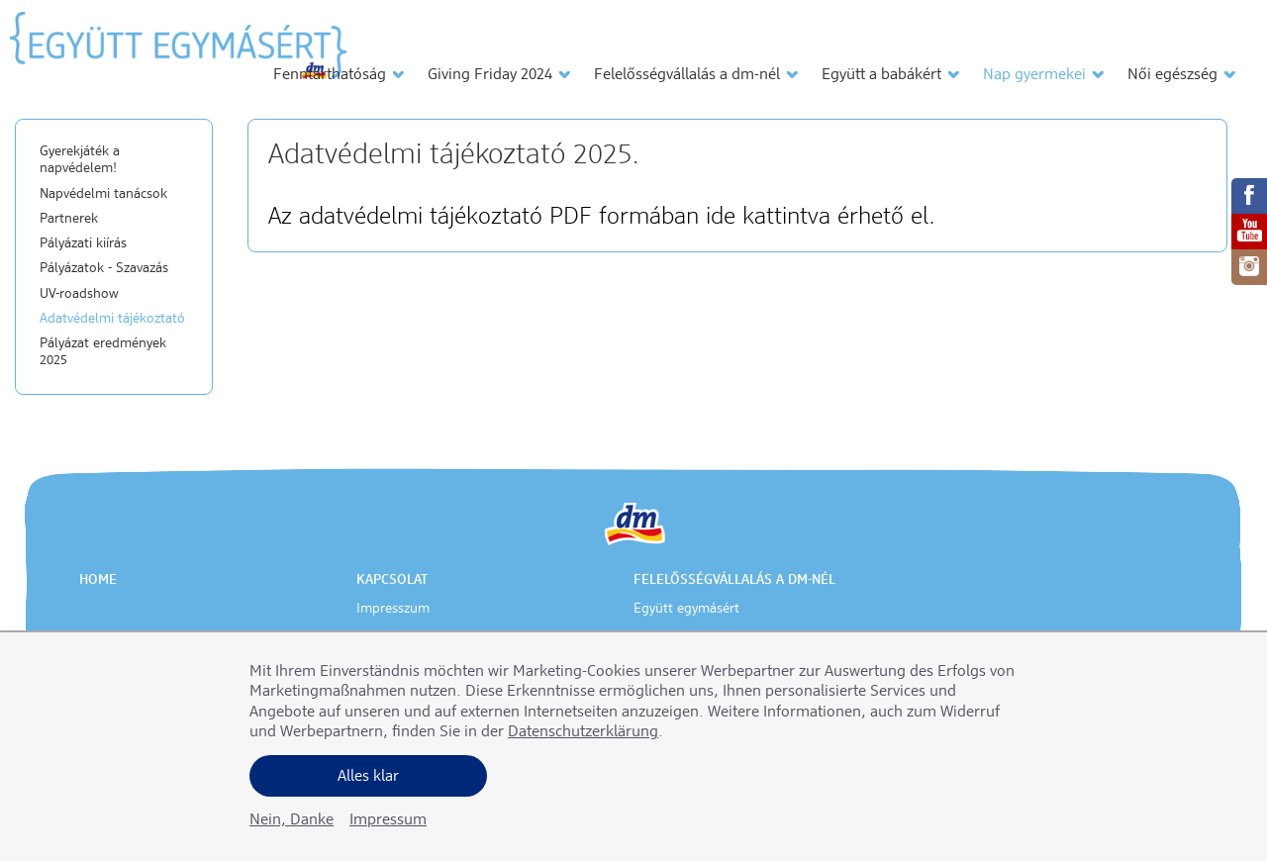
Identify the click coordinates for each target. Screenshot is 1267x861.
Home (98, 580)
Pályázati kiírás (83, 243)
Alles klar (368, 777)
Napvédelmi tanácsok (103, 194)
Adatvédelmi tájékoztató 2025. (453, 156)
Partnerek (69, 219)
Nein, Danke (291, 820)
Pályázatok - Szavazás (104, 268)
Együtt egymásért (686, 609)
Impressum (388, 820)
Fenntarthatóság (329, 75)
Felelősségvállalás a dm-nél (687, 75)
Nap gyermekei (1034, 75)
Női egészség (1172, 75)
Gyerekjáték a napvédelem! (80, 159)
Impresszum (393, 609)
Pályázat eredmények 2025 (103, 351)
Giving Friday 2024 (490, 75)
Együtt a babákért (881, 75)
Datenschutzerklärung (583, 732)
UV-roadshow (79, 294)
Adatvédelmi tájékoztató (112, 319)
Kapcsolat (392, 580)
